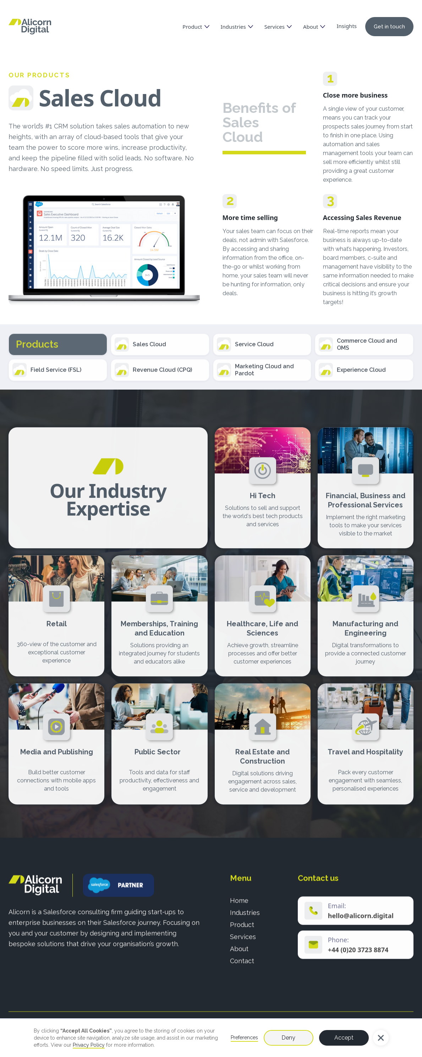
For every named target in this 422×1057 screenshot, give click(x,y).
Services (243, 943)
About (239, 955)
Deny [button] (288, 1037)
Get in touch (389, 26)
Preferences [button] (244, 1037)
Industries (245, 919)
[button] (381, 1038)
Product (242, 931)
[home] (30, 27)
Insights (346, 25)
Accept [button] (344, 1037)
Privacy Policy (89, 1045)
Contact (242, 967)
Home (239, 906)
